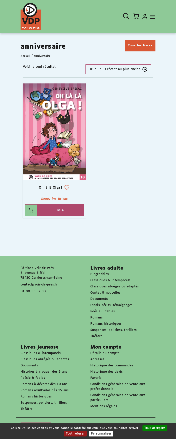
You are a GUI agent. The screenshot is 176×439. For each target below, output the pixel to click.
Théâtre (96, 336)
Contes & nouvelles (105, 292)
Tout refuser (75, 433)
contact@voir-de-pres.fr (39, 284)
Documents (99, 299)
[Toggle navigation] (151, 16)
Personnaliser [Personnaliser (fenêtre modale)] (101, 433)
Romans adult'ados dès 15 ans (45, 390)
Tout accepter (154, 428)
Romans (96, 317)
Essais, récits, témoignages (111, 305)
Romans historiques (106, 323)
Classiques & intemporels (110, 280)
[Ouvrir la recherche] (126, 16)
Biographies (99, 274)
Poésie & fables (102, 311)
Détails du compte (104, 353)
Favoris (95, 378)
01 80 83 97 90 (33, 291)
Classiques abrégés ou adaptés (114, 286)
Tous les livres (140, 45)
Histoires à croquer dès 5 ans (44, 371)
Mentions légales (103, 406)
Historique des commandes (111, 365)
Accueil (25, 56)
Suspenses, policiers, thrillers (113, 330)
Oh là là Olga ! (50, 187)
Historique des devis (106, 371)
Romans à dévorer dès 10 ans (44, 384)
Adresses (97, 359)
